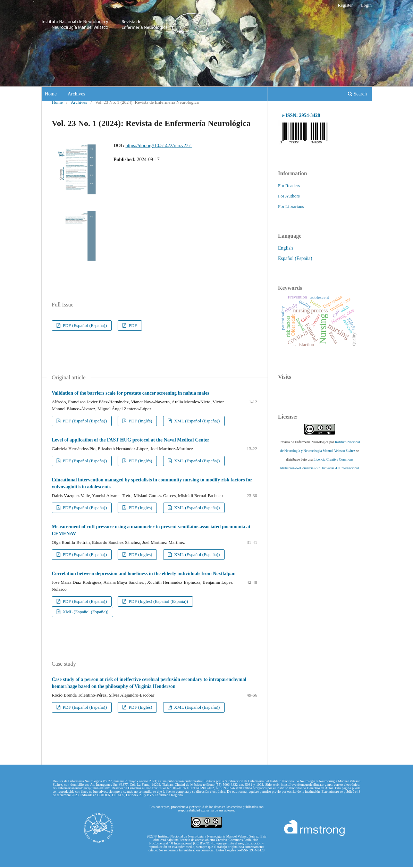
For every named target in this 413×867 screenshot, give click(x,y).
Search (357, 93)
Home (51, 93)
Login (366, 5)
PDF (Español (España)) (84, 325)
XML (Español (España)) (196, 420)
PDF (132, 325)
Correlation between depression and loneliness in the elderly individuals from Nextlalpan (144, 573)
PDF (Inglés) (140, 420)
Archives (76, 93)
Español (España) (295, 258)
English (285, 248)
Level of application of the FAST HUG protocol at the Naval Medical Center (130, 440)
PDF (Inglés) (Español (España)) (158, 601)
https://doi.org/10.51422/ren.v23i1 (159, 145)
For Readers (289, 185)
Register (345, 5)
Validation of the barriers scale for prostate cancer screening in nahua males (130, 393)
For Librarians (291, 206)
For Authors (289, 196)
